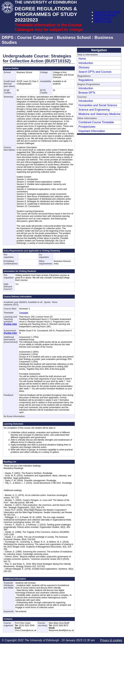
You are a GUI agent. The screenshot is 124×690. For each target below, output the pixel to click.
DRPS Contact (103, 21)
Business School (74, 37)
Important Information (91, 131)
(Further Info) (10, 324)
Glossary (83, 67)
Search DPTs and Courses (95, 71)
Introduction (85, 63)
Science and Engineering (94, 109)
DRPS (7, 37)
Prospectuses (86, 126)
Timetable (23, 313)
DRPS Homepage (105, 14)
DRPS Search (102, 18)
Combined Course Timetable (96, 122)
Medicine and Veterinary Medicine (99, 114)
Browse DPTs (86, 92)
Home (82, 58)
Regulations (85, 80)
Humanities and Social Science (97, 105)
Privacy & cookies (111, 640)
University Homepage (107, 11)
